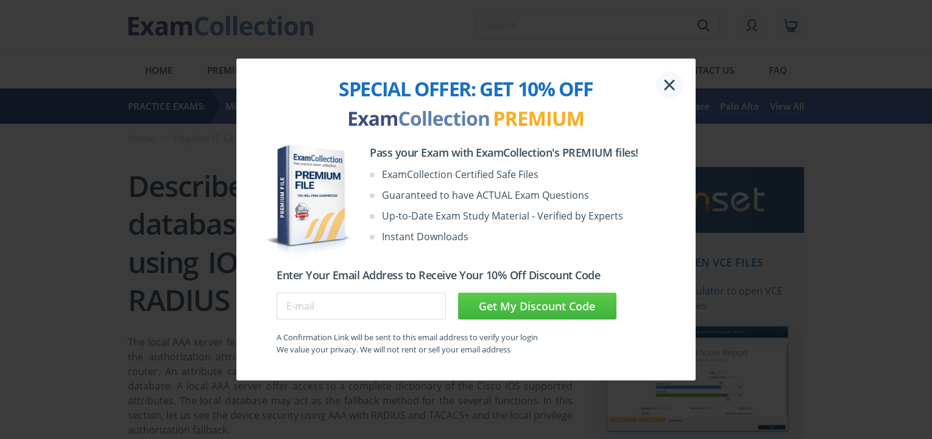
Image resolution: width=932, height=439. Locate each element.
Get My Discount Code (537, 306)
